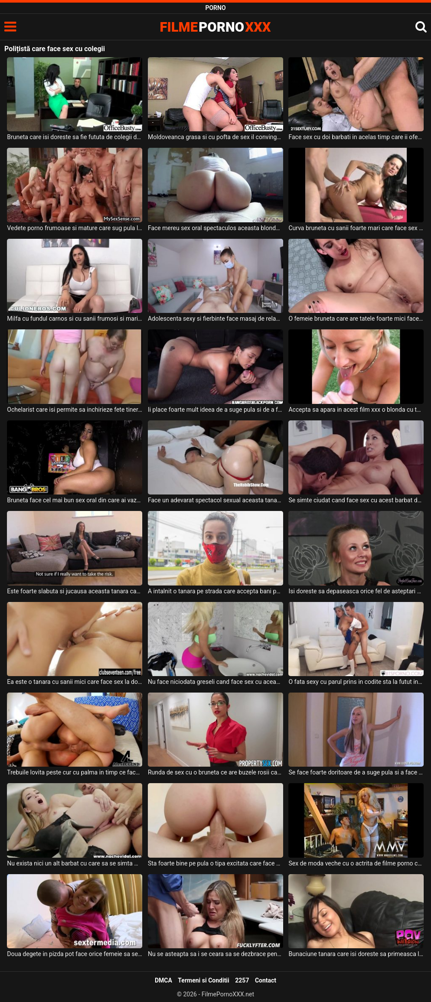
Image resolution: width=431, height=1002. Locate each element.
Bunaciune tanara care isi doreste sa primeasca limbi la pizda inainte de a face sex (356, 953)
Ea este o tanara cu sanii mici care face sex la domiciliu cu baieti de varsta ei (74, 681)
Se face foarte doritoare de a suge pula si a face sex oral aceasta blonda (356, 772)
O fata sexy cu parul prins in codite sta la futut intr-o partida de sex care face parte (356, 681)
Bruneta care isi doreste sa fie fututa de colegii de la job (74, 136)
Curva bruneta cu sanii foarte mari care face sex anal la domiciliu (356, 227)
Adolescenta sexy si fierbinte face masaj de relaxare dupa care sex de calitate (215, 318)
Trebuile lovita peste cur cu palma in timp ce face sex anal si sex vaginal (74, 772)
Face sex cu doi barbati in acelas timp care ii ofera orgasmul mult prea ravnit (356, 136)
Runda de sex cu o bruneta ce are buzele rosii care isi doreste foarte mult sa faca (215, 772)
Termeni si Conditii (203, 980)
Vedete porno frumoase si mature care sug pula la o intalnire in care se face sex (74, 227)
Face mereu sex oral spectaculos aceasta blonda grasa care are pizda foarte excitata (215, 227)
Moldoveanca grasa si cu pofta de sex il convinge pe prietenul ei (215, 136)
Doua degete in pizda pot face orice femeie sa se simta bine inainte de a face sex (74, 953)
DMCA (163, 980)
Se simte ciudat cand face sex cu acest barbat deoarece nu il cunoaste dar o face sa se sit (356, 500)
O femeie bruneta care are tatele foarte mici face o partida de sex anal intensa (356, 318)
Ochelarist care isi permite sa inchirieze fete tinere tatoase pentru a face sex (74, 409)
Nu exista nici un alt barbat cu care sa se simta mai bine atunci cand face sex (74, 863)
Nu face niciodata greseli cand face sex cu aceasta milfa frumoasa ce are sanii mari (215, 681)
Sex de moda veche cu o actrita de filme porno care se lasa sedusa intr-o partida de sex (356, 863)
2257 (242, 980)
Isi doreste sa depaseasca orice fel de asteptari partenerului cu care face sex (356, 591)
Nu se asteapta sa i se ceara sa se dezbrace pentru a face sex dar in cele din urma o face (215, 953)
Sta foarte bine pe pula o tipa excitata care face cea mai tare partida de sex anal (215, 863)
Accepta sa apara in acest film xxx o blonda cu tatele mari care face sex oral (356, 409)
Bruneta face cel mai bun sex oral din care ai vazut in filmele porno (74, 500)
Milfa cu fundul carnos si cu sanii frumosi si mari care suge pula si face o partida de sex (74, 318)
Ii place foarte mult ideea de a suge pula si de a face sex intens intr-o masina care (215, 409)
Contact (265, 980)
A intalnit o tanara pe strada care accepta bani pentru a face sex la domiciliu (215, 591)
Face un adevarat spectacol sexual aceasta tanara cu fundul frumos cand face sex (215, 500)
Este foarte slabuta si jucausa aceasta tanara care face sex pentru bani (74, 591)
